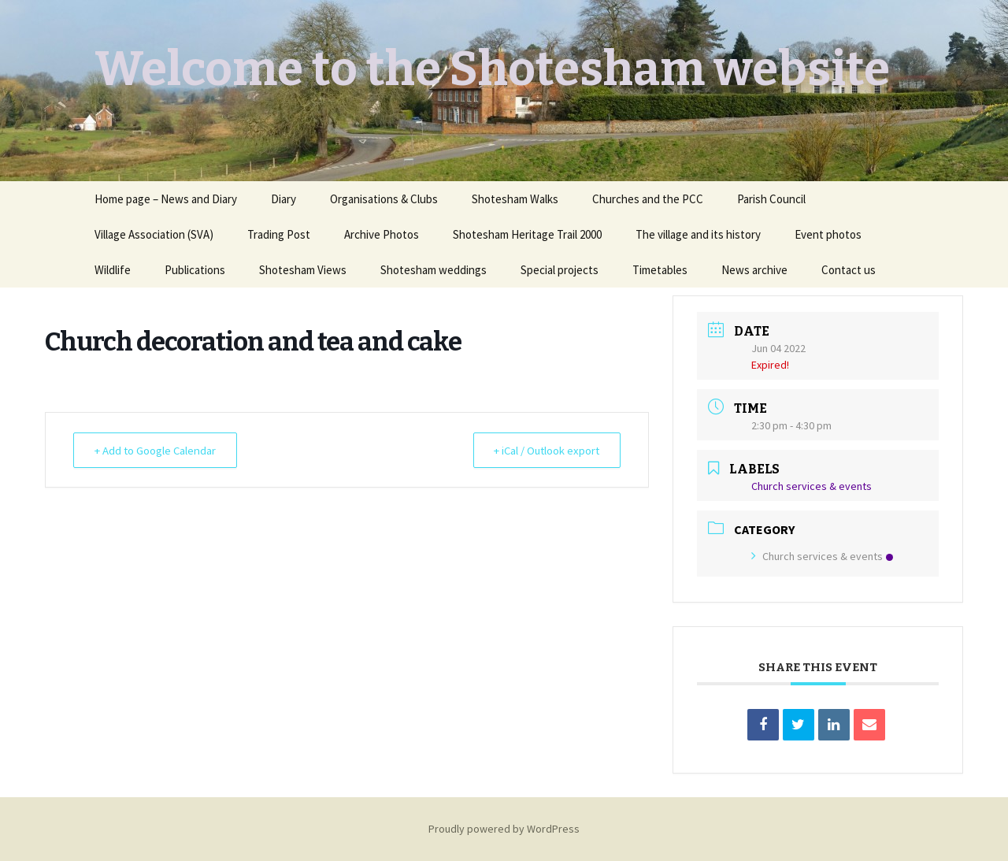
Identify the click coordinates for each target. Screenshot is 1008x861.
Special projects (559, 269)
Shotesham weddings (433, 269)
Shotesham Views (302, 269)
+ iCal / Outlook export (543, 450)
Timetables (659, 269)
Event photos (828, 234)
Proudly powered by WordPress (504, 829)
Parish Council (771, 198)
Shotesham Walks (515, 198)
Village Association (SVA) (153, 234)
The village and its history (698, 234)
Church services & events (822, 556)
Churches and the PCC (647, 198)
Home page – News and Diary (165, 198)
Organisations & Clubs (384, 198)
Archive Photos (381, 234)
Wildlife (112, 269)
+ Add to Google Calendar (158, 450)
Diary (283, 198)
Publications (195, 269)
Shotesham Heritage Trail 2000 (527, 234)
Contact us (848, 269)
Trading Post (278, 234)
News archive (754, 269)
